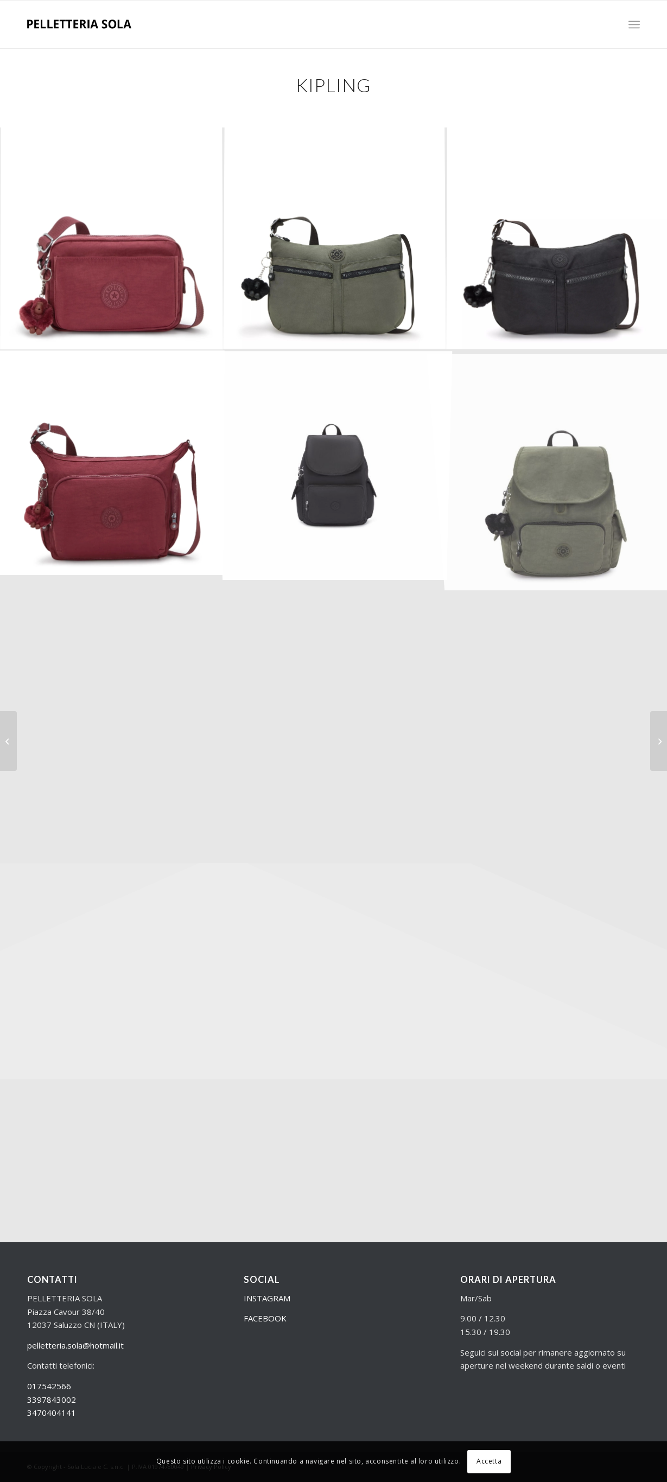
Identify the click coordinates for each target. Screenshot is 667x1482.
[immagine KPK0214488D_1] (334, 238)
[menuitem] (634, 24)
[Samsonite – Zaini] (658, 741)
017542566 (49, 1386)
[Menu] (634, 24)
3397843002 (51, 1399)
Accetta (489, 1461)
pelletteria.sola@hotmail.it (75, 1345)
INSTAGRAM (267, 1298)
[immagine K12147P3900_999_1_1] (334, 461)
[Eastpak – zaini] (8, 741)
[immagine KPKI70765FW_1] (111, 238)
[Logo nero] (79, 24)
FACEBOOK (265, 1318)
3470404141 (51, 1412)
